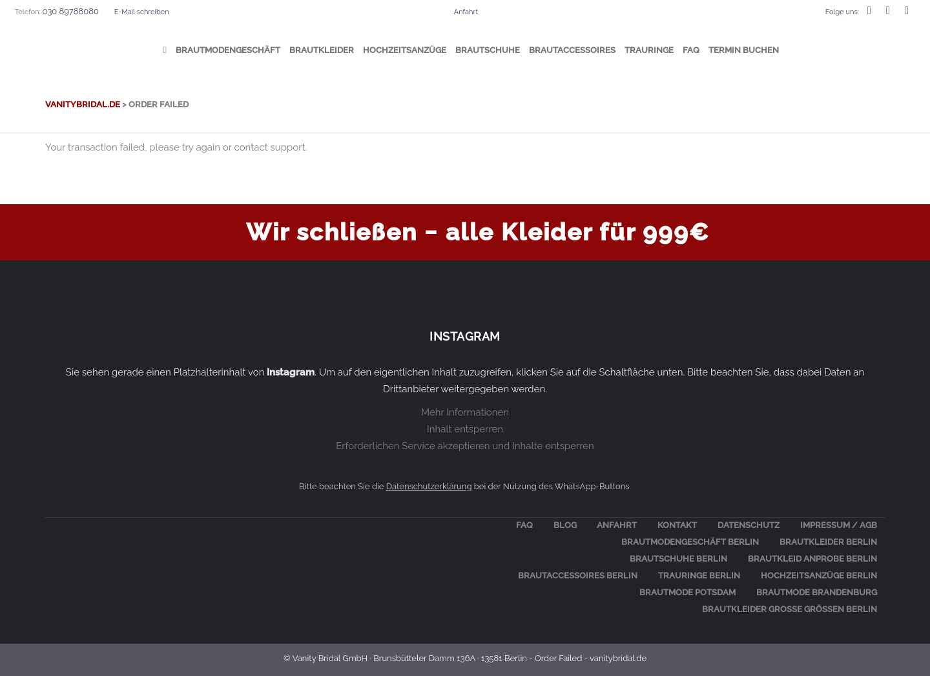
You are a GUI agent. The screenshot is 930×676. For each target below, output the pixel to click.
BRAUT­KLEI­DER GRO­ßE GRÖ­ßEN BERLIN (789, 609)
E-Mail (141, 12)
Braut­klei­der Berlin (828, 542)
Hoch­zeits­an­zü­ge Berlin (819, 575)
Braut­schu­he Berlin (678, 559)
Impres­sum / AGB (838, 525)
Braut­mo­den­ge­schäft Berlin (690, 542)
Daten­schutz (749, 525)
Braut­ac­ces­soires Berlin (577, 575)
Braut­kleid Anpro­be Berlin (812, 559)
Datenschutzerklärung (429, 486)
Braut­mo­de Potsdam (687, 592)
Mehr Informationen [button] (465, 412)
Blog (565, 525)
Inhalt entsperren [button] (465, 429)
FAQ (524, 525)
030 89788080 (70, 11)
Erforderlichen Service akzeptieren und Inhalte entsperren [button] (465, 446)
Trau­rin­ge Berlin (699, 575)
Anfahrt (466, 12)
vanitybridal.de (82, 104)
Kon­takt (677, 525)
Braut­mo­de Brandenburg (816, 592)
